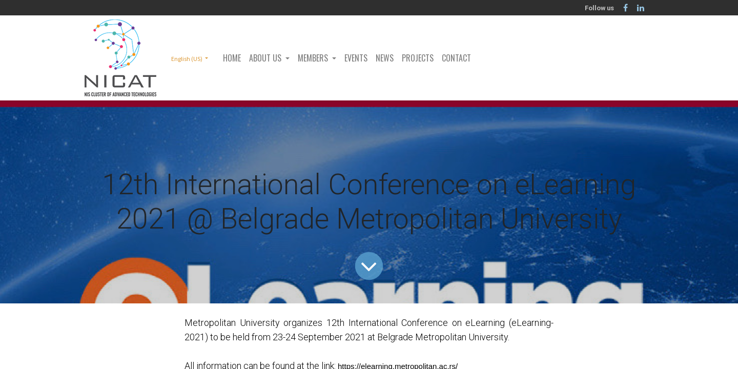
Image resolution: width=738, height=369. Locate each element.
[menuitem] (232, 58)
